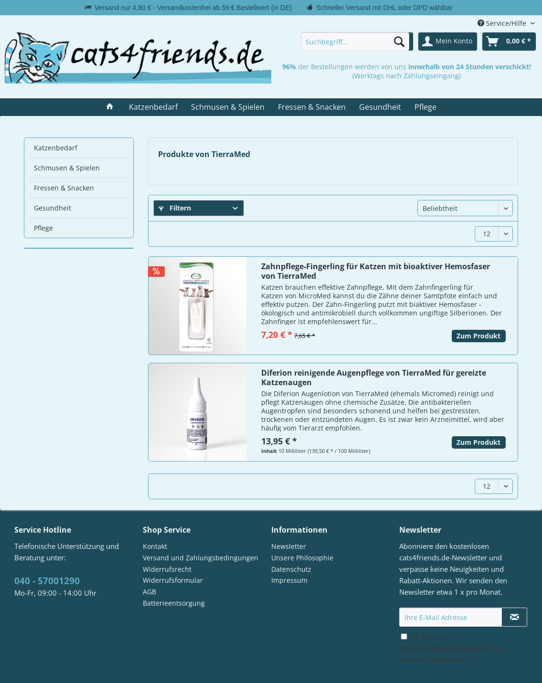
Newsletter (288, 546)
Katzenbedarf (55, 147)
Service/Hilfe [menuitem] (503, 23)
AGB (149, 591)
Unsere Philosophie (302, 557)
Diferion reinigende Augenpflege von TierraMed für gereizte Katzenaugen (373, 377)
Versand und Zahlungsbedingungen (200, 557)
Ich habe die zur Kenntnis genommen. (449, 648)
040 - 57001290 (47, 581)
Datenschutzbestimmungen (443, 648)
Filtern (175, 207)
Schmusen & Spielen (67, 167)
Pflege (43, 227)
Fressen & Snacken (64, 187)
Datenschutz (291, 569)
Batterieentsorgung (174, 603)
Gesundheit (52, 207)
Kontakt (155, 546)
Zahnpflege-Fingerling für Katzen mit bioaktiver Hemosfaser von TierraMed (375, 271)
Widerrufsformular (173, 580)
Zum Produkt (478, 335)
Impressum (289, 580)
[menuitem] (355, 41)
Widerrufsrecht (167, 569)
